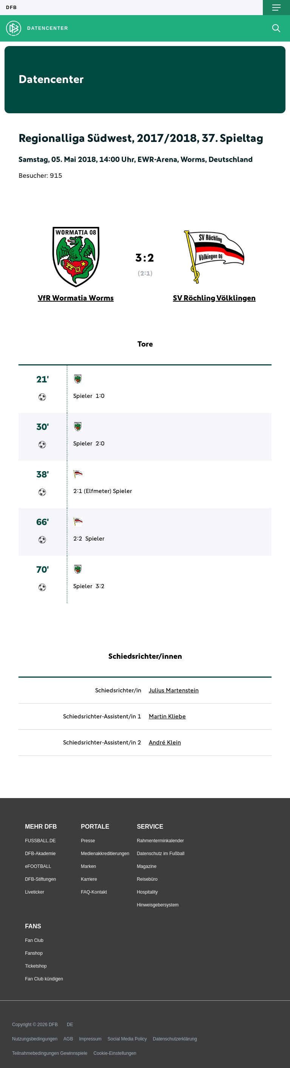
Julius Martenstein (174, 690)
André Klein (165, 743)
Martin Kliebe (167, 717)
